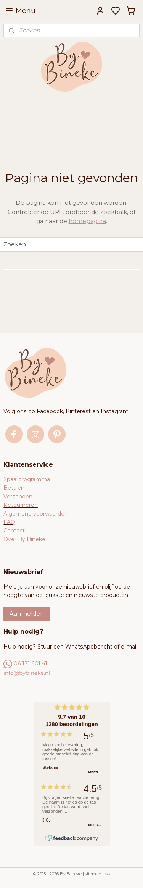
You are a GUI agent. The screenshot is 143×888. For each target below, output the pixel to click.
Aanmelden (27, 613)
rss (107, 874)
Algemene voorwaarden (35, 513)
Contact (14, 530)
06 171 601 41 (30, 663)
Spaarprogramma (26, 479)
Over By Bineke (24, 539)
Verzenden (17, 496)
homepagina (87, 221)
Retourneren (20, 504)
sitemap (93, 874)
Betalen (13, 487)
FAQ (9, 522)
